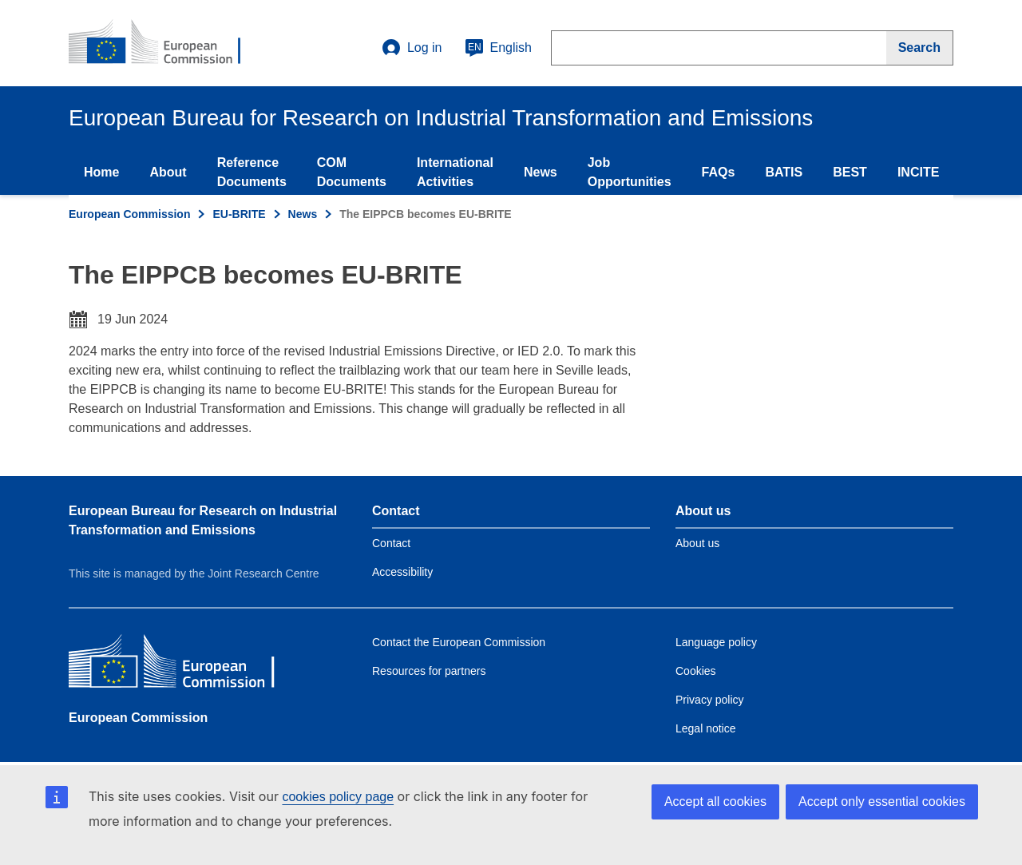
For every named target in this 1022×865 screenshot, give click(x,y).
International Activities (455, 172)
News (540, 172)
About (167, 172)
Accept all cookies (715, 801)
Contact (391, 543)
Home (101, 172)
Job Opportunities (629, 172)
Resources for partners (428, 671)
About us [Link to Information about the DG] (697, 543)
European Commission (129, 214)
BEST (850, 172)
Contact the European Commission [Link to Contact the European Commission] (458, 642)
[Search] (919, 47)
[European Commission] (184, 665)
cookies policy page (338, 796)
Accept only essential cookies (881, 801)
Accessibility (402, 571)
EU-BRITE (238, 214)
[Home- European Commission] (165, 43)
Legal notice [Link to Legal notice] (705, 728)
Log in (412, 48)
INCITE (918, 172)
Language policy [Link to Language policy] (716, 642)
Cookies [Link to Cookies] (695, 671)
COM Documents (351, 172)
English (498, 48)
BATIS (783, 172)
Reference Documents (252, 172)
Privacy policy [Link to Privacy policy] (709, 699)
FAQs (718, 172)
